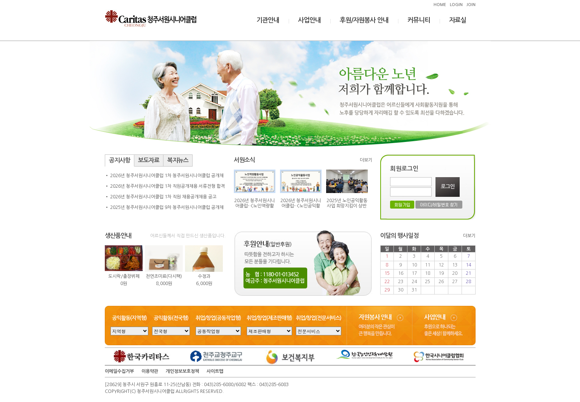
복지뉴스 (177, 160)
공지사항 (119, 160)
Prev (115, 270)
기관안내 (268, 20)
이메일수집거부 (119, 371)
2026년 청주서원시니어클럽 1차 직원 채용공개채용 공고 (163, 197)
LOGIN (456, 5)
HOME (440, 5)
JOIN (471, 5)
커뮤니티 (418, 20)
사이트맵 (215, 371)
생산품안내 (118, 235)
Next (216, 270)
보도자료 (148, 160)
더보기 (366, 160)
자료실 (457, 20)
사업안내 (309, 20)
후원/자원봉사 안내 (364, 20)
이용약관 (150, 371)
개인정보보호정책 (182, 371)
